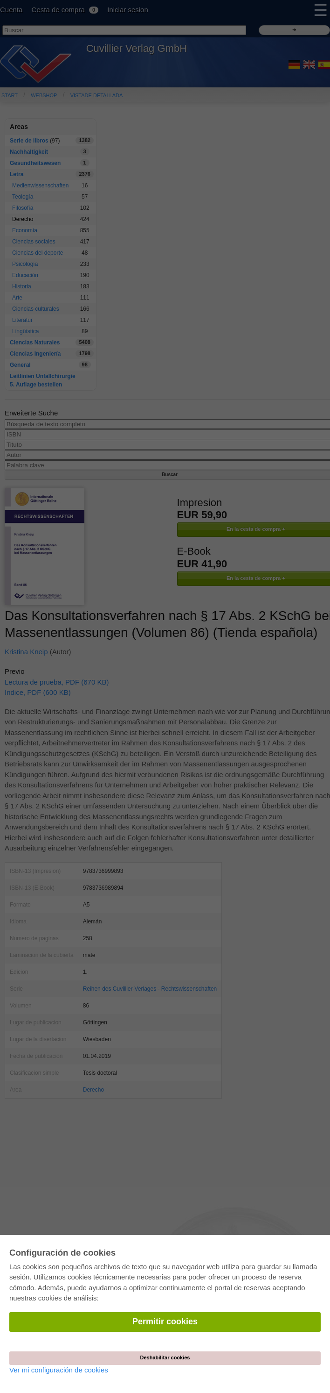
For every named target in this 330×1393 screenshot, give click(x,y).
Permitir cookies (165, 1321)
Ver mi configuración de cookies (58, 1370)
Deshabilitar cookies (165, 1357)
